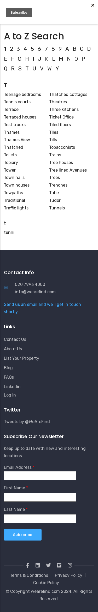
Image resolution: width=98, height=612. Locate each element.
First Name (14, 487)
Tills (53, 139)
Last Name (14, 509)
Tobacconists (62, 147)
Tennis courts (17, 101)
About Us (13, 348)
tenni (9, 232)
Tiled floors (60, 124)
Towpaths (13, 192)
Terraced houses (20, 117)
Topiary (11, 162)
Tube (54, 192)
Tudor (55, 200)
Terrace (11, 109)
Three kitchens (64, 109)
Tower (10, 170)
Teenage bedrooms (22, 94)
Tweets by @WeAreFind (27, 421)
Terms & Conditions (29, 575)
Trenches (58, 185)
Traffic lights (16, 207)
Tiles (53, 132)
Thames (12, 132)
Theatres (58, 101)
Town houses (17, 185)
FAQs (9, 377)
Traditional (14, 200)
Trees (54, 177)
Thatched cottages (68, 94)
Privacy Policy (68, 575)
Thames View (17, 139)
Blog (8, 367)
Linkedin (12, 386)
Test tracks (15, 124)
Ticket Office (61, 117)
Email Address (18, 467)
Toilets (10, 154)
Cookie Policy (46, 582)
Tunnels (57, 207)
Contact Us (15, 339)
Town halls (14, 177)
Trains (55, 154)
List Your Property (21, 358)
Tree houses (61, 162)
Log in (10, 395)
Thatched (13, 147)
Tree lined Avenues (68, 170)
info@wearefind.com (35, 291)
